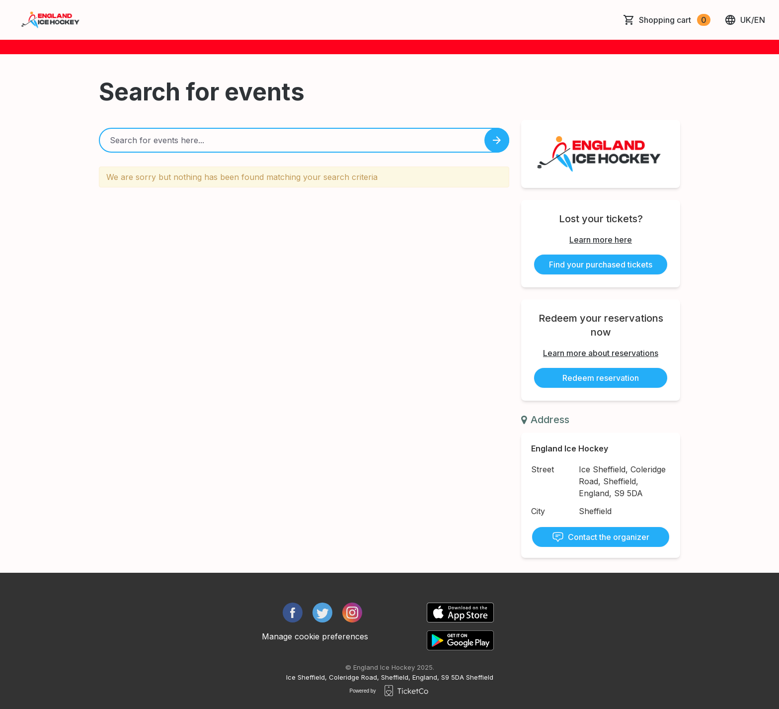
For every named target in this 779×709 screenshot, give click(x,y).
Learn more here (600, 240)
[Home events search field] (304, 140)
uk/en (744, 20)
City (538, 511)
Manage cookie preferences (315, 636)
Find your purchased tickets (600, 264)
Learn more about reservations (600, 353)
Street (542, 469)
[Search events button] (496, 140)
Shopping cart (674, 20)
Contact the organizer (600, 537)
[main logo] (51, 20)
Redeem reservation (600, 378)
